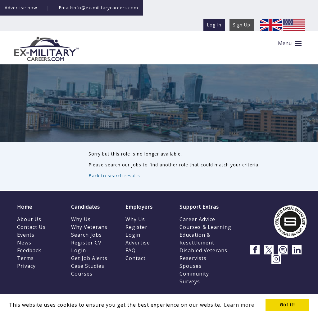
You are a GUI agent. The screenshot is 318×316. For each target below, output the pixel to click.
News (24, 242)
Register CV (86, 242)
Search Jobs (86, 234)
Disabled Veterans (203, 250)
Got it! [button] (287, 305)
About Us (29, 219)
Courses (82, 273)
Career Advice (197, 219)
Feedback (29, 250)
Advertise (137, 242)
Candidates (85, 206)
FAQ (130, 250)
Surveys (189, 281)
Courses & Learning (205, 227)
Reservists (193, 258)
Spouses (190, 266)
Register (136, 227)
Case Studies (87, 266)
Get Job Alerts (89, 258)
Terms (25, 258)
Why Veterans (89, 227)
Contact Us (31, 227)
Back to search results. (115, 176)
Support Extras (199, 206)
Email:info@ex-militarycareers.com (98, 8)
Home (24, 206)
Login (78, 250)
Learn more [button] (239, 304)
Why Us (81, 219)
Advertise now (21, 8)
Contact (135, 258)
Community (194, 273)
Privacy (26, 266)
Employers (139, 206)
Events (25, 234)
